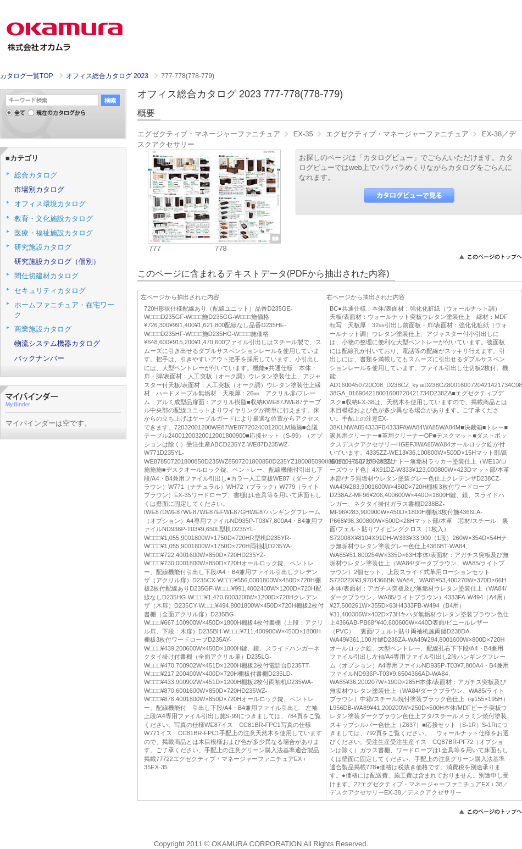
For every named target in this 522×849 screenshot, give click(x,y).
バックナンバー (39, 358)
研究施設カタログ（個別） (57, 261)
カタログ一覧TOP (26, 76)
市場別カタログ (39, 189)
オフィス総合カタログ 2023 (108, 76)
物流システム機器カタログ (57, 343)
